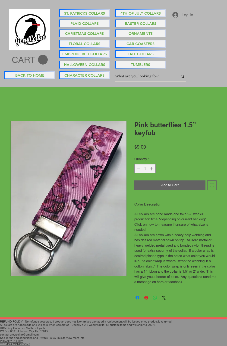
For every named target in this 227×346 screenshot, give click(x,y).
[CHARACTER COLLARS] (84, 75)
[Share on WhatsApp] (155, 297)
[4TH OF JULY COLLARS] (140, 13)
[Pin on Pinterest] (146, 297)
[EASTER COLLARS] (140, 23)
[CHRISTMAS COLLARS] (84, 33)
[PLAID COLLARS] (84, 23)
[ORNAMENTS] (140, 33)
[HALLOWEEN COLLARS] (84, 65)
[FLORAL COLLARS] (84, 44)
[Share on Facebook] (137, 297)
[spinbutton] (145, 168)
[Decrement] (138, 168)
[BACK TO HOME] (29, 75)
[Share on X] (164, 297)
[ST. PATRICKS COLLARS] (84, 13)
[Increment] (152, 168)
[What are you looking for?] (143, 76)
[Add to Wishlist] (212, 185)
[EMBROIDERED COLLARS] (84, 54)
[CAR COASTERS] (140, 44)
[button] (30, 60)
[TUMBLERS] (140, 65)
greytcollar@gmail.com (24, 334)
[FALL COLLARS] (140, 54)
